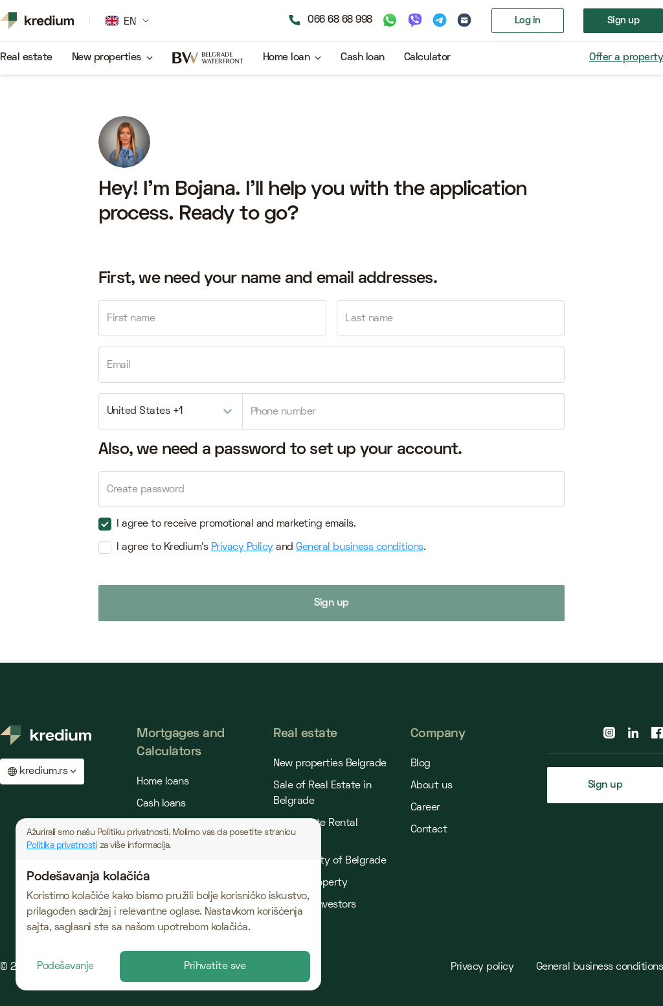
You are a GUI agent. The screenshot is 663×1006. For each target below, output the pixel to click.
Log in (528, 20)
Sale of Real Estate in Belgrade (322, 793)
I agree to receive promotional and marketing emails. (231, 524)
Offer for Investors (314, 904)
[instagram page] (609, 732)
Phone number (283, 412)
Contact (428, 829)
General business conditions (359, 547)
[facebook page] (657, 732)
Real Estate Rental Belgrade (315, 831)
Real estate (26, 57)
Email (119, 365)
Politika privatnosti (62, 845)
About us (431, 785)
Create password (146, 489)
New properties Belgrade (330, 763)
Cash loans (161, 803)
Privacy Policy (242, 547)
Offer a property (626, 57)
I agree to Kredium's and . (266, 547)
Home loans (162, 781)
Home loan (286, 57)
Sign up (623, 20)
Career (425, 807)
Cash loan (363, 57)
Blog (420, 763)
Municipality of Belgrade (329, 860)
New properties (106, 57)
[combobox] (170, 411)
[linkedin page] (633, 732)
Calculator (427, 57)
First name (131, 318)
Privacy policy (484, 967)
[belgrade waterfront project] (207, 58)
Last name (369, 318)
